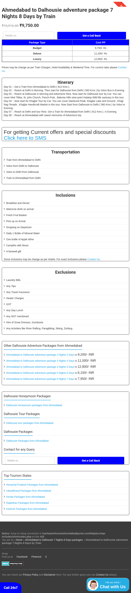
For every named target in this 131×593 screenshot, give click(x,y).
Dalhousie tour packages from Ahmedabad (29, 423)
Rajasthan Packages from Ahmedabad (27, 502)
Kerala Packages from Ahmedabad (25, 496)
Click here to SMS (25, 138)
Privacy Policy (30, 574)
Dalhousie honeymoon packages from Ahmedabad (34, 405)
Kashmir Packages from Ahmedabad (26, 508)
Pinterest (36, 556)
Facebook (22, 556)
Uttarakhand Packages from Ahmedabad (28, 490)
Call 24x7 (11, 587)
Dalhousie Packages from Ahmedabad (27, 440)
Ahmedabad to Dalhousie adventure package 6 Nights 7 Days (40, 378)
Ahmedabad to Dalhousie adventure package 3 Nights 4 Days (40, 360)
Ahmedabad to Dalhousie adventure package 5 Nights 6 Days (40, 372)
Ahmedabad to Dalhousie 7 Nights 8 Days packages (54, 539)
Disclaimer (50, 574)
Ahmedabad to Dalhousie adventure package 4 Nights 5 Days (40, 366)
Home (19, 539)
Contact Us (93, 259)
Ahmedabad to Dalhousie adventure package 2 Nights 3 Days (40, 354)
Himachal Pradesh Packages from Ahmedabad (32, 484)
